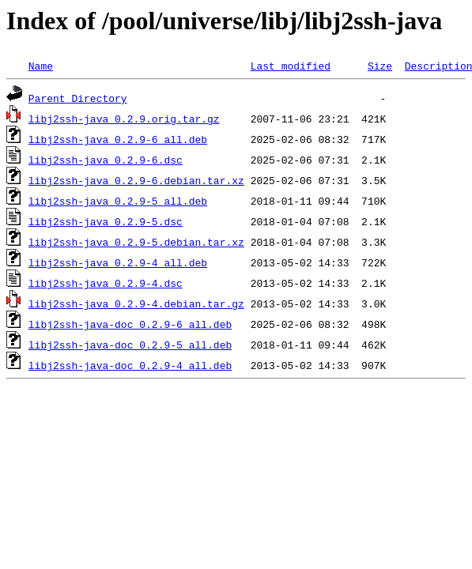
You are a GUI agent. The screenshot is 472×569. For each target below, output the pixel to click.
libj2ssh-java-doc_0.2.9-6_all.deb (130, 324)
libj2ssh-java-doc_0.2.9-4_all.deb (130, 365)
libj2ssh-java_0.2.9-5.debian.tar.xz (136, 242)
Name (40, 65)
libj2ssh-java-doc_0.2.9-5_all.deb (130, 344)
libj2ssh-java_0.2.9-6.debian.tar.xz (136, 180)
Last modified (290, 65)
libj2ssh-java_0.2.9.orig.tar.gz (124, 118)
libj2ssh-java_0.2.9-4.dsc (105, 283)
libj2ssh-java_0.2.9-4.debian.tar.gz (136, 303)
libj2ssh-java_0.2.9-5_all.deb (117, 201)
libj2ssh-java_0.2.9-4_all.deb (117, 262)
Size (380, 65)
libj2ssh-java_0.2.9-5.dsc (105, 221)
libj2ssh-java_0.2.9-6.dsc (105, 160)
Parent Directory (77, 98)
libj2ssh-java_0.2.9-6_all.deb (117, 139)
